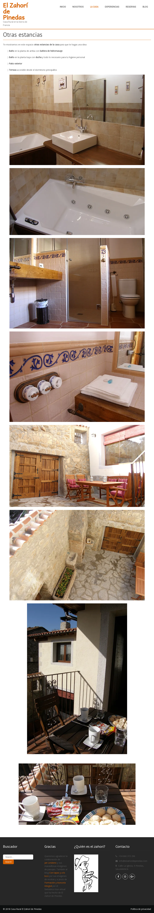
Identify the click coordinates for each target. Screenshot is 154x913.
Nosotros (78, 7)
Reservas (131, 7)
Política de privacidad (141, 909)
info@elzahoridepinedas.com (133, 860)
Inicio (63, 7)
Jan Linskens (50, 862)
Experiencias (112, 7)
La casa (94, 7)
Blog (145, 7)
